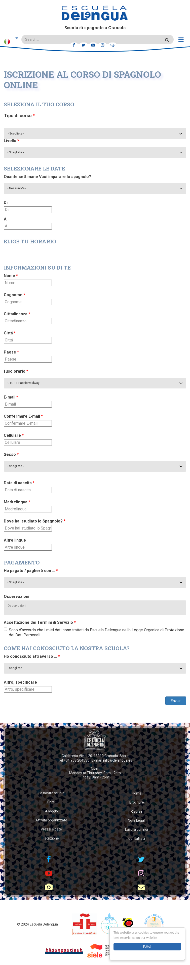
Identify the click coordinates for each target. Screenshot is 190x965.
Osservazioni (16, 596)
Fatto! (147, 946)
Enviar (176, 701)
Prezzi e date (51, 829)
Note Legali (136, 820)
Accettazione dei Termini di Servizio (40, 622)
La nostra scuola (51, 793)
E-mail (11, 397)
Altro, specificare (20, 682)
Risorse (136, 811)
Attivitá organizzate (51, 820)
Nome (11, 275)
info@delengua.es (117, 760)
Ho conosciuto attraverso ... (32, 656)
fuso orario (16, 371)
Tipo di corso (19, 115)
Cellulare (14, 435)
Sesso (11, 454)
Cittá (10, 333)
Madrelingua (17, 502)
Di (6, 202)
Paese (11, 352)
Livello (11, 140)
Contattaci (136, 839)
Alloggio (51, 811)
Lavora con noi (136, 829)
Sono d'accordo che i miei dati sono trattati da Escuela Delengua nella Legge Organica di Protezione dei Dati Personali (94, 632)
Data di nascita (19, 482)
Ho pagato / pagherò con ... (31, 570)
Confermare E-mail (23, 416)
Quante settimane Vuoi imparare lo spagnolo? (47, 176)
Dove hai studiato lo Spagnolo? (34, 521)
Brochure (136, 802)
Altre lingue (15, 540)
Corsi (51, 802)
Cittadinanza (17, 314)
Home (136, 793)
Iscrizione (51, 838)
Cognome (14, 294)
